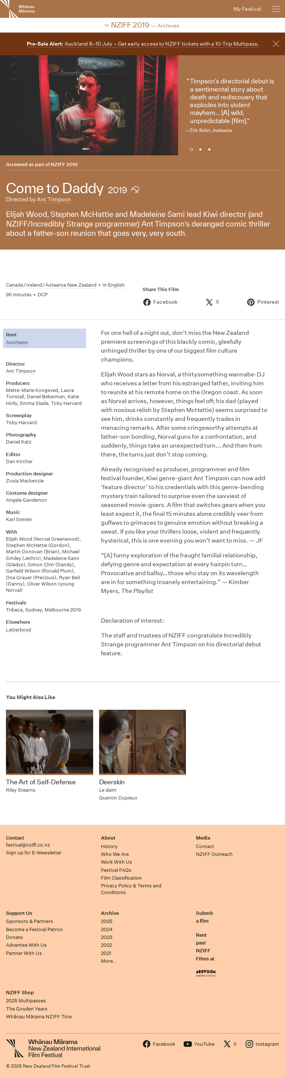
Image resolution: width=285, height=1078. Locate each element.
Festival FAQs (116, 870)
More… (108, 961)
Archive (110, 913)
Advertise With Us (26, 945)
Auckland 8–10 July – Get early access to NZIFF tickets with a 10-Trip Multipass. (143, 43)
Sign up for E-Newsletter (34, 853)
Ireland (34, 285)
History (109, 846)
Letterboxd (18, 630)
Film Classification (121, 878)
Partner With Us (24, 953)
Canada (14, 285)
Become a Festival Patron (34, 929)
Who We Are (115, 854)
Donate (14, 937)
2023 (106, 937)
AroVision (17, 342)
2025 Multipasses (26, 1001)
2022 (106, 945)
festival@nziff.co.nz (28, 845)
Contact (15, 838)
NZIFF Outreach (214, 854)
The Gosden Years (27, 1009)
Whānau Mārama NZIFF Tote (39, 1016)
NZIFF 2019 (64, 164)
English (116, 285)
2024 (107, 929)
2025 (106, 921)
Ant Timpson (54, 199)
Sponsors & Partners (29, 921)
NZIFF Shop (20, 992)
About (108, 838)
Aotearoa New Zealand (70, 285)
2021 (106, 953)
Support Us (19, 913)
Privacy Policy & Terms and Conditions (131, 889)
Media (203, 838)
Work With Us (116, 862)
